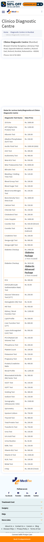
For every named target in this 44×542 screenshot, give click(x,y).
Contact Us (19, 526)
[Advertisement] (22, 80)
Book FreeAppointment (22, 539)
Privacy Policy (22, 529)
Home (6, 32)
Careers (29, 526)
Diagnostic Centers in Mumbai (22, 32)
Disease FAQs (9, 529)
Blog (37, 526)
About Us (8, 526)
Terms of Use (35, 529)
